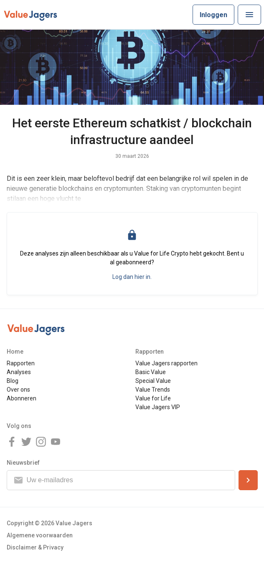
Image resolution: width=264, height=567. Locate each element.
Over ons (18, 389)
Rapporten (21, 363)
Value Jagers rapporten (166, 363)
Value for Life (153, 398)
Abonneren (21, 398)
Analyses (19, 372)
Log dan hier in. (132, 276)
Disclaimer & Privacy (35, 547)
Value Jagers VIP (157, 407)
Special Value (153, 380)
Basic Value (150, 372)
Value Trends (152, 389)
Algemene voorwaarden (40, 535)
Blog (12, 380)
